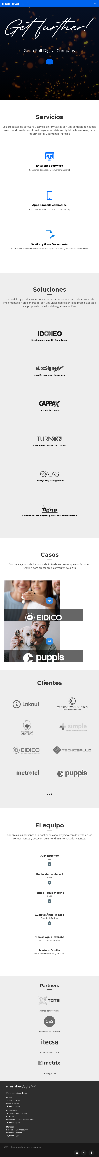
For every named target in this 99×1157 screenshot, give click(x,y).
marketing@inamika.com (18, 1093)
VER (49, 794)
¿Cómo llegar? (13, 1106)
